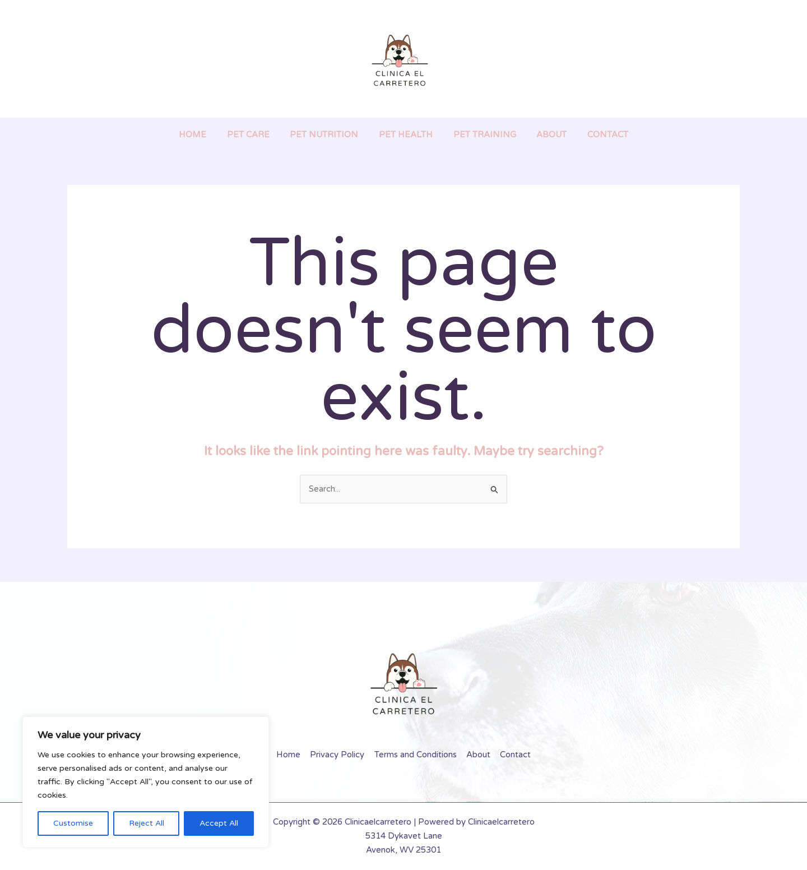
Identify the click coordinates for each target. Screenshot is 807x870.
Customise (73, 823)
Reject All (146, 823)
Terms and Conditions (415, 754)
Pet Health (406, 134)
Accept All (219, 823)
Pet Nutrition (328, 134)
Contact (596, 134)
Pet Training (480, 134)
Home (203, 134)
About (544, 134)
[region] (145, 782)
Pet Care (255, 134)
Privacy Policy (339, 754)
